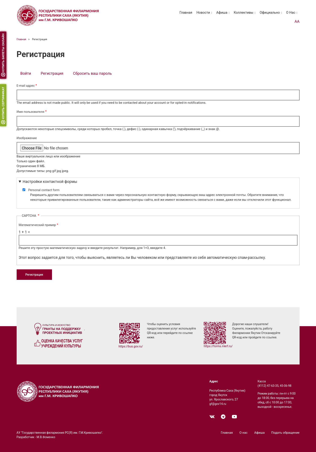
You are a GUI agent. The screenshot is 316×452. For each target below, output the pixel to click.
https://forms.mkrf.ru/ (218, 346)
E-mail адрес (26, 86)
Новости (204, 15)
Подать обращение (285, 433)
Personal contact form (44, 190)
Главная (185, 13)
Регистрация (54, 73)
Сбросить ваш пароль (92, 73)
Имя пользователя (30, 112)
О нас (292, 15)
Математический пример (37, 225)
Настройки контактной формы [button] (50, 181)
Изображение (27, 138)
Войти (25, 73)
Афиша (223, 15)
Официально (271, 15)
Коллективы (245, 15)
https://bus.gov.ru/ (131, 346)
